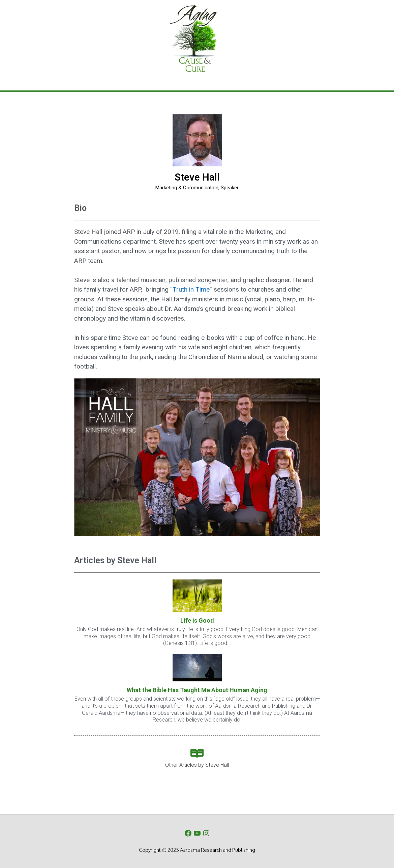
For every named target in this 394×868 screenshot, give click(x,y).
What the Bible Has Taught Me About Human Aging (197, 690)
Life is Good (197, 620)
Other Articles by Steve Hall (197, 765)
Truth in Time (191, 289)
